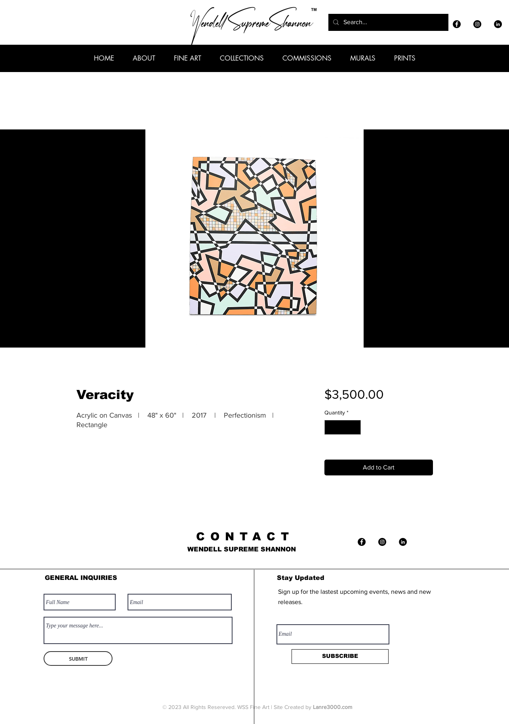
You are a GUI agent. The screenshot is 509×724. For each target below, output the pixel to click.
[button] (143, 58)
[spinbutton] (343, 427)
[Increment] (355, 427)
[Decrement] (331, 427)
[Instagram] (477, 24)
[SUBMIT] (78, 658)
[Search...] (387, 22)
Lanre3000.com (332, 707)
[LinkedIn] (498, 24)
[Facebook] (457, 24)
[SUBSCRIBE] (340, 656)
